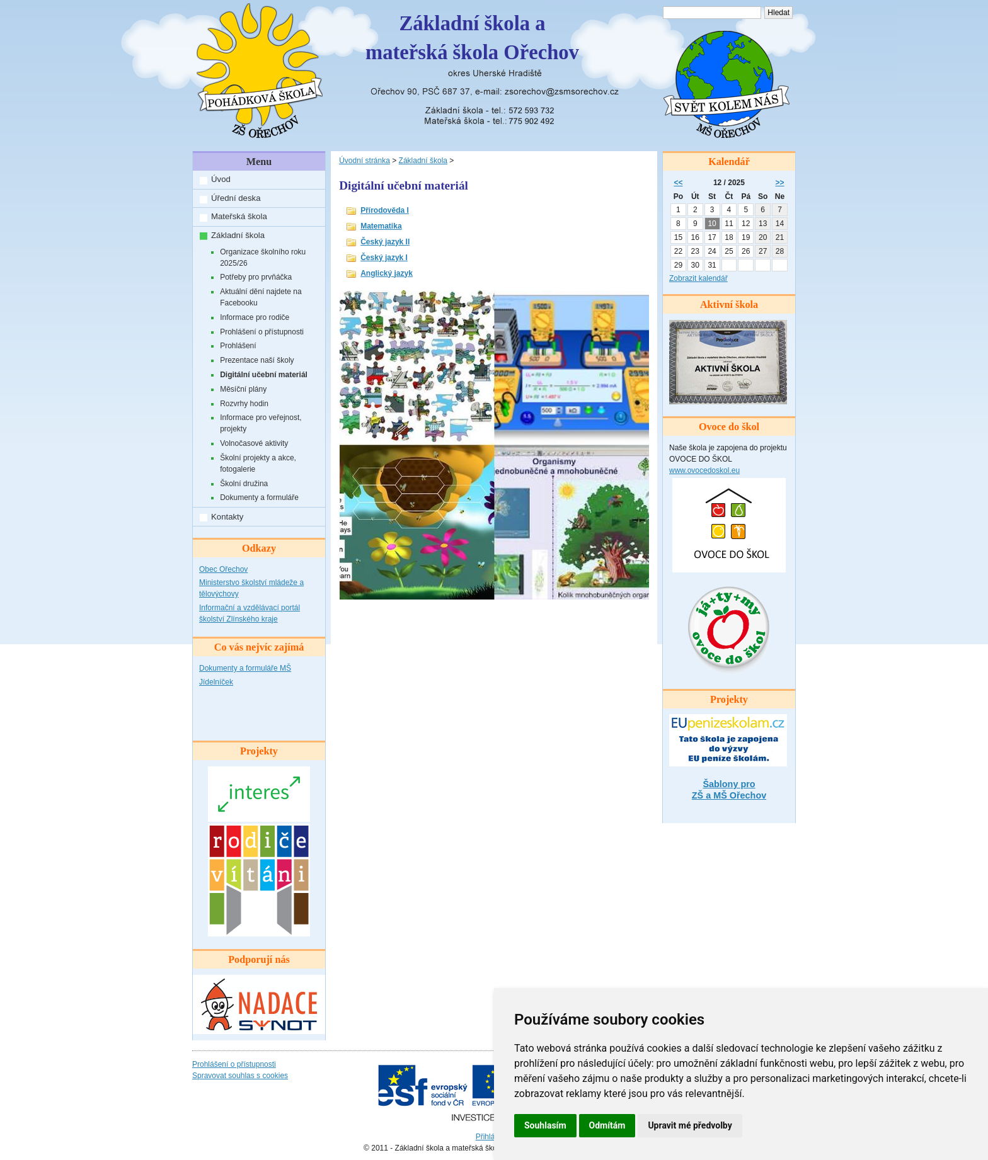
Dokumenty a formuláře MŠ (245, 668)
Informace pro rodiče (254, 317)
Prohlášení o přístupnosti (262, 331)
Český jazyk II (385, 241)
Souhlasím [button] (545, 1125)
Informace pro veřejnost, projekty (260, 423)
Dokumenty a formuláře (259, 497)
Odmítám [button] (607, 1125)
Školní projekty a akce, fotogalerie (258, 463)
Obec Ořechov (223, 569)
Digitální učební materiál (263, 374)
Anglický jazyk (386, 273)
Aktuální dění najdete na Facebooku (260, 297)
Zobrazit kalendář (698, 278)
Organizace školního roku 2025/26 (263, 257)
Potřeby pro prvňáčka (256, 277)
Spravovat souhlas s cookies (240, 1075)
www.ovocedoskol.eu (704, 470)
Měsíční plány (243, 389)
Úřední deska (235, 198)
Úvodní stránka (364, 160)
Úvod (221, 179)
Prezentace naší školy (257, 360)
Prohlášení (238, 345)
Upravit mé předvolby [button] (690, 1125)
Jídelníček (216, 682)
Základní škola (238, 235)
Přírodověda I (384, 210)
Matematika (380, 226)
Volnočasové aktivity (254, 443)
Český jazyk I (384, 257)
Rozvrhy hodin (244, 403)
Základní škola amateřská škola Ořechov (472, 38)
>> (780, 182)
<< (678, 182)
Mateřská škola (239, 216)
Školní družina (244, 483)
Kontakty (227, 516)
